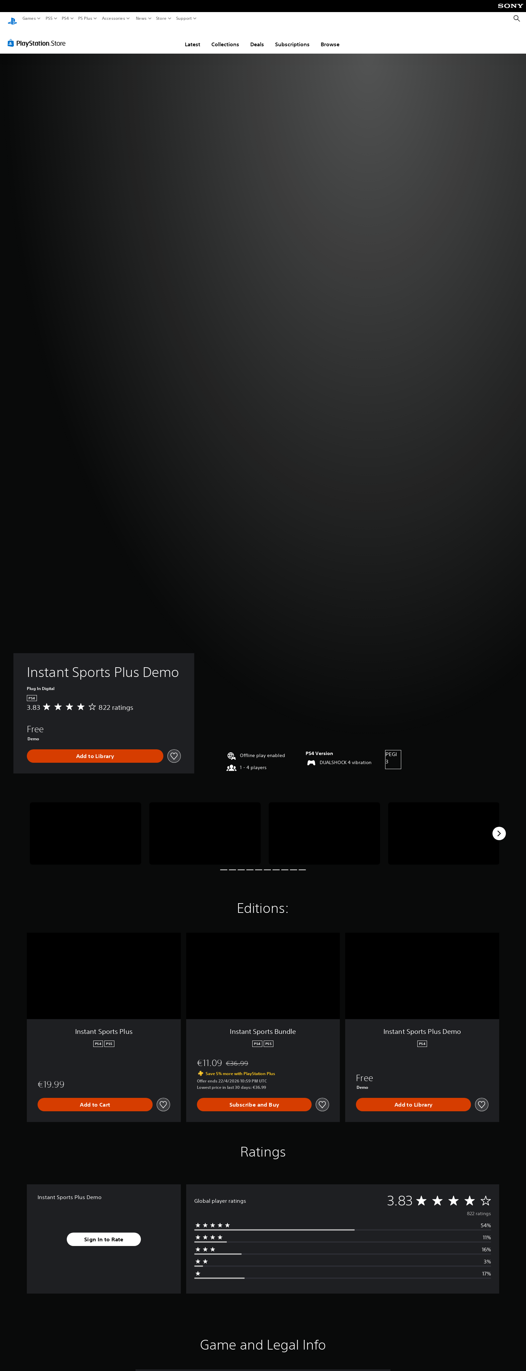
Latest (192, 38)
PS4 (65, 18)
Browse (330, 38)
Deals (257, 38)
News (141, 18)
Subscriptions (292, 38)
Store (161, 18)
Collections (225, 38)
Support (184, 18)
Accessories (113, 18)
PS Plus (85, 18)
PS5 (49, 18)
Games (29, 18)
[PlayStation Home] (12, 18)
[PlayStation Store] (38, 36)
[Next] (499, 827)
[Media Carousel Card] (85, 827)
